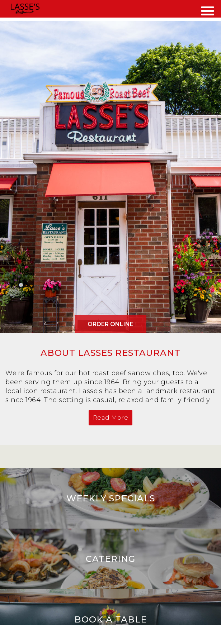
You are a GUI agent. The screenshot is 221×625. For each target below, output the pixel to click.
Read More (110, 417)
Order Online (110, 324)
